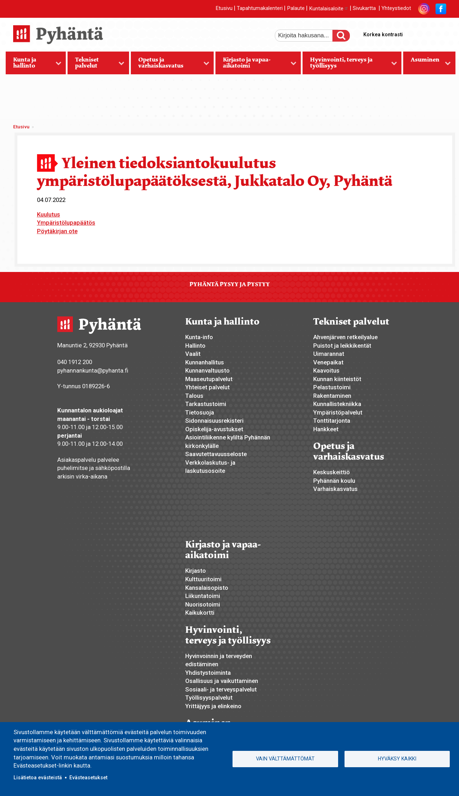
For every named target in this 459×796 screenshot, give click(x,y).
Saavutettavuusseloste (216, 454)
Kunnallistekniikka (337, 403)
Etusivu (224, 8)
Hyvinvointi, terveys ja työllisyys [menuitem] (350, 65)
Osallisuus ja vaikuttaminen (221, 680)
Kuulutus (48, 214)
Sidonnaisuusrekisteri (214, 420)
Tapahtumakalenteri (260, 8)
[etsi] (308, 36)
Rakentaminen (332, 395)
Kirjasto (195, 570)
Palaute (296, 8)
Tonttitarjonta (331, 420)
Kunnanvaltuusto (207, 370)
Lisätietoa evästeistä (38, 777)
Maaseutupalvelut (209, 379)
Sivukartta (364, 8)
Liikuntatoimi (202, 595)
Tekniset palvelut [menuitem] (96, 65)
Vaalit (193, 353)
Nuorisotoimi (202, 604)
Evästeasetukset (88, 777)
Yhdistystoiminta (208, 672)
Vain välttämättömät (285, 759)
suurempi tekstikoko (415, 33)
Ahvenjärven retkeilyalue (345, 337)
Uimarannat (328, 353)
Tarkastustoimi (205, 403)
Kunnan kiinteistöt (337, 379)
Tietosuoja (199, 412)
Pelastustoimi (332, 387)
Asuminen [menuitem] (427, 65)
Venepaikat (328, 362)
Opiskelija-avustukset (214, 429)
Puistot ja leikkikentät (342, 345)
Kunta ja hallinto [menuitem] (34, 65)
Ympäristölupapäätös (66, 222)
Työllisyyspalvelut (209, 697)
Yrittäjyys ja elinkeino (213, 706)
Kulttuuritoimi (203, 579)
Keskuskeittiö (331, 472)
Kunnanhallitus (204, 362)
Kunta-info (199, 337)
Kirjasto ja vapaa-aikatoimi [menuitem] (255, 65)
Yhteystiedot (396, 8)
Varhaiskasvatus (335, 488)
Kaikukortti (199, 612)
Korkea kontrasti (383, 34)
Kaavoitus (326, 370)
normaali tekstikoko (427, 33)
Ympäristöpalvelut (337, 412)
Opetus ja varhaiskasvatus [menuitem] (170, 65)
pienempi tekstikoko (439, 33)
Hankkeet (325, 429)
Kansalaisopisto (206, 587)
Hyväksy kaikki (397, 759)
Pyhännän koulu (334, 480)
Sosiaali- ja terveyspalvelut (221, 689)
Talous (194, 395)
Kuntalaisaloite (328, 8)
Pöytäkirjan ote (57, 231)
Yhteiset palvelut (207, 387)
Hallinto (195, 345)
